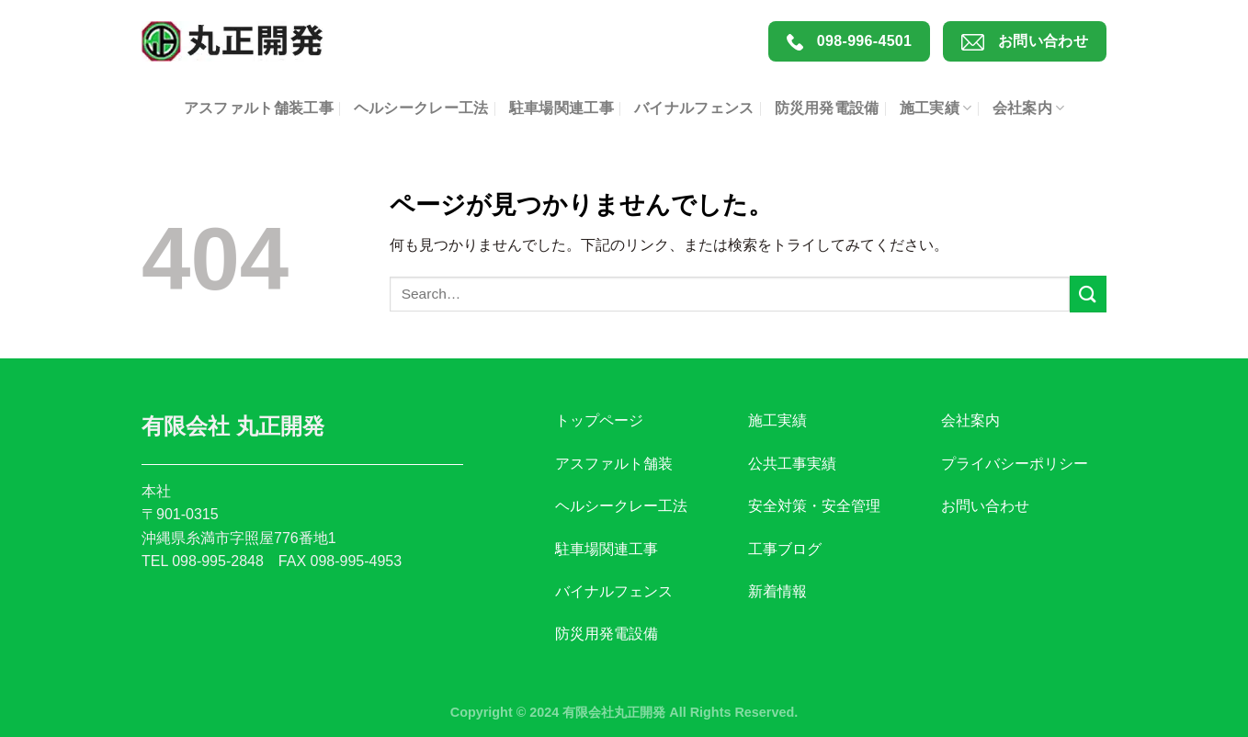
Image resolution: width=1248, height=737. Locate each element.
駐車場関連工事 (561, 108)
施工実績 (936, 108)
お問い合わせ (1024, 42)
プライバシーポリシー (1014, 463)
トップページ (599, 420)
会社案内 (1029, 108)
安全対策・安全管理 (814, 506)
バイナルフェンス (694, 108)
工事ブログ (785, 549)
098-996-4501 (849, 42)
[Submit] (1088, 294)
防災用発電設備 (827, 108)
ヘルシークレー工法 (421, 108)
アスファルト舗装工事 (259, 108)
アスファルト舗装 (614, 463)
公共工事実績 (792, 463)
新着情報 (777, 591)
